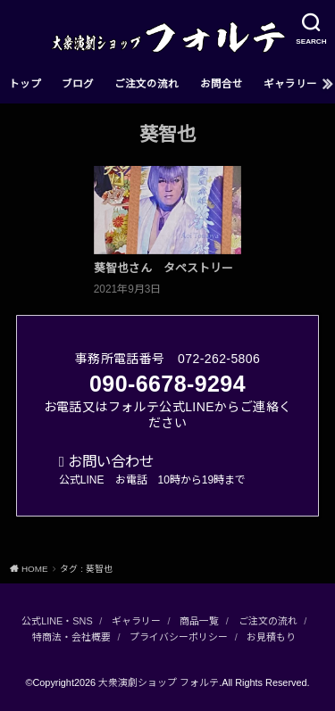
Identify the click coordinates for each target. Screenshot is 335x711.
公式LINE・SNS (56, 621)
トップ (25, 84)
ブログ (78, 84)
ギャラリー (290, 84)
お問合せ (221, 84)
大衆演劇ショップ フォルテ (158, 682)
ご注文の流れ (146, 84)
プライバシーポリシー (179, 637)
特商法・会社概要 (71, 637)
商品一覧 (199, 621)
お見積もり (271, 637)
